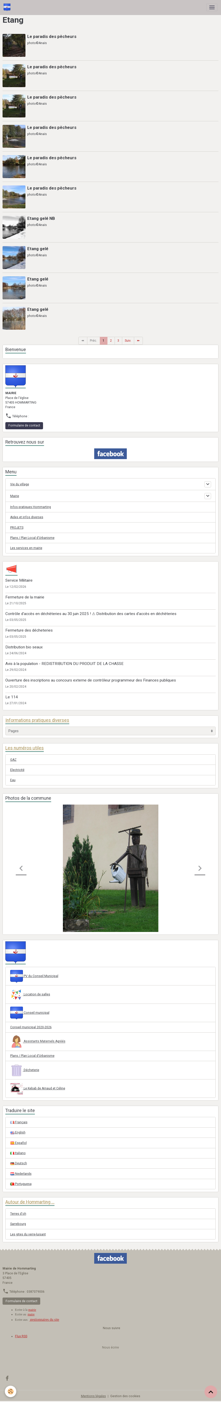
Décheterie (24, 1070)
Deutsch (18, 1163)
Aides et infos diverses (26, 517)
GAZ (13, 760)
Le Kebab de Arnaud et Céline (37, 1088)
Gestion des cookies (125, 1396)
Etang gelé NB (41, 218)
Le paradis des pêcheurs (51, 36)
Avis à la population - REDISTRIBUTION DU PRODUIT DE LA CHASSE (64, 663)
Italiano (18, 1153)
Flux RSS (21, 1336)
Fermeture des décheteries (29, 630)
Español (18, 1143)
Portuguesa (21, 1184)
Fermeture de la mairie (24, 597)
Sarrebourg (18, 1224)
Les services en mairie (26, 548)
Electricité (17, 770)
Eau (13, 780)
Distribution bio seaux (24, 647)
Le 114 (11, 697)
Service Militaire (19, 580)
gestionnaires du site (44, 1319)
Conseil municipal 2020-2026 (31, 1027)
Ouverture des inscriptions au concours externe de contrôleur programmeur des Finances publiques (90, 680)
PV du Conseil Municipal (34, 976)
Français (18, 1122)
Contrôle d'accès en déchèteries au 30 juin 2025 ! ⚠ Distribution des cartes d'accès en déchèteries (90, 613)
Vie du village (19, 484)
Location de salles (30, 994)
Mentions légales (93, 1396)
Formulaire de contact (24, 425)
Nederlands (21, 1174)
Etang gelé (37, 248)
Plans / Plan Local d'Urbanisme (32, 538)
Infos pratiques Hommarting (30, 507)
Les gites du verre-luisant (28, 1234)
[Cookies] (11, 1391)
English (17, 1132)
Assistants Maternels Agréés (37, 1041)
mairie (32, 1310)
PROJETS (16, 527)
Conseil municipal (29, 1013)
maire (30, 1314)
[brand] (8, 7)
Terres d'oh (18, 1214)
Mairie (14, 496)
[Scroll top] (210, 1391)
